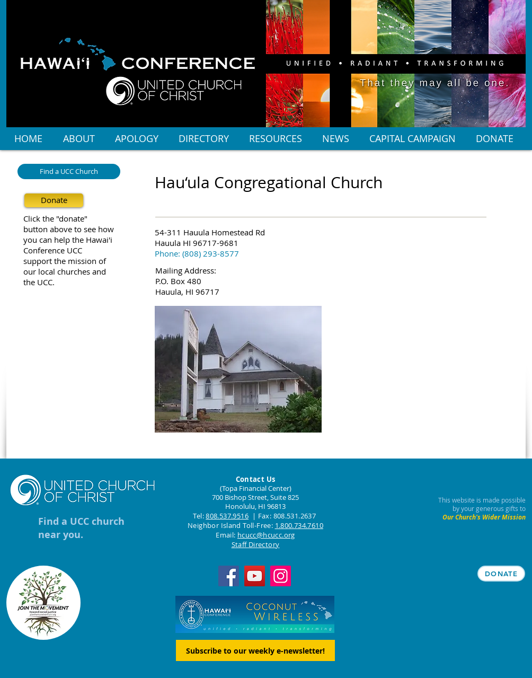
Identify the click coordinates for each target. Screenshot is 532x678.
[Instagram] (280, 576)
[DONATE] (501, 574)
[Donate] (53, 200)
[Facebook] (228, 576)
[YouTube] (254, 576)
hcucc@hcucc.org (266, 535)
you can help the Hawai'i (67, 239)
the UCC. (39, 282)
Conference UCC (52, 250)
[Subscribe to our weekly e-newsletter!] (255, 650)
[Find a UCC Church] (68, 171)
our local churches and (64, 271)
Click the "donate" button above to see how (68, 223)
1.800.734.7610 (299, 525)
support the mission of (64, 261)
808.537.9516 (227, 516)
